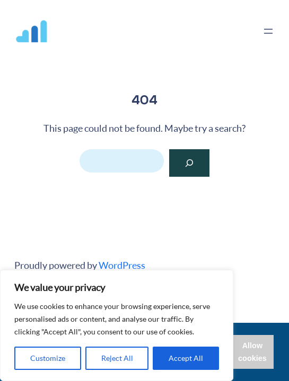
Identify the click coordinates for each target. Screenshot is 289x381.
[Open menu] (268, 31)
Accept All (186, 357)
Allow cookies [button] (252, 351)
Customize (47, 357)
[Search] (189, 163)
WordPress (122, 265)
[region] (116, 325)
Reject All (117, 357)
